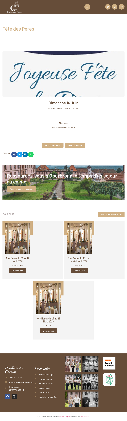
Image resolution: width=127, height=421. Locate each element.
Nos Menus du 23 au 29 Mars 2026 (48, 319)
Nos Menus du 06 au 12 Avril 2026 (17, 259)
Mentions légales (65, 416)
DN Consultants (85, 416)
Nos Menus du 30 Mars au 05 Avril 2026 (79, 259)
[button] (14, 154)
